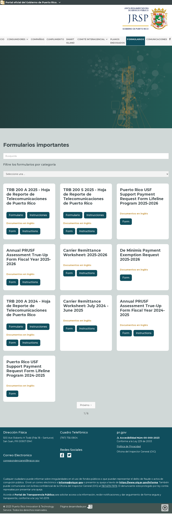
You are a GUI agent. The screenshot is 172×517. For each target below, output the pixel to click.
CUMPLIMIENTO (55, 39)
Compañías (37, 39)
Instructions (30, 231)
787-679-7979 (109, 486)
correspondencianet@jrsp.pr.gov (21, 460)
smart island (70, 41)
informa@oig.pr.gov (71, 482)
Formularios (135, 39)
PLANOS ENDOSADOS (117, 41)
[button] (17, 39)
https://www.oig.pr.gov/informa (138, 482)
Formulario (16, 215)
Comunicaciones (156, 39)
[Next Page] (86, 405)
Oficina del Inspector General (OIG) (136, 451)
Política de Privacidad (129, 446)
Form (12, 231)
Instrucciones (38, 215)
